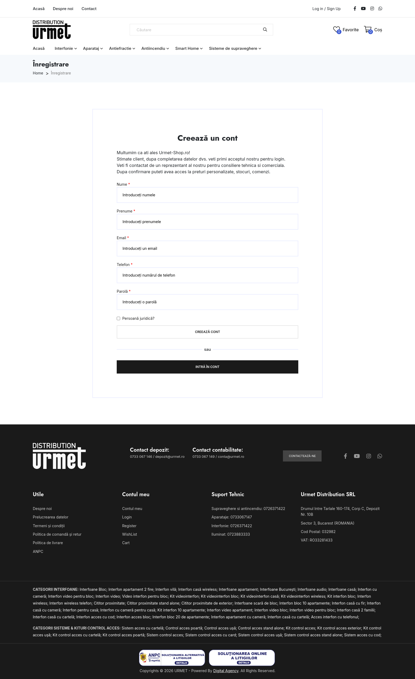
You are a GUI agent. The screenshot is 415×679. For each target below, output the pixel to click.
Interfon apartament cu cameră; (239, 617)
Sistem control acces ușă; (261, 635)
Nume (123, 184)
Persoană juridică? (136, 318)
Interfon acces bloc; (134, 617)
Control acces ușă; (221, 628)
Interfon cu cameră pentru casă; (128, 610)
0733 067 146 (141, 456)
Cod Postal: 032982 (318, 531)
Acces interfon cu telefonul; (335, 617)
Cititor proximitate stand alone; (154, 603)
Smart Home (187, 48)
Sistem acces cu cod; (362, 635)
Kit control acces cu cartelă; (78, 635)
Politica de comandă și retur (57, 534)
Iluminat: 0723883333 (230, 534)
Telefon (125, 264)
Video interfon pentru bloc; (146, 596)
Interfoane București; (278, 589)
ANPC (38, 551)
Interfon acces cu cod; (96, 617)
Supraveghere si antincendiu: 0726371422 (248, 508)
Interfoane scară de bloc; (256, 603)
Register (129, 525)
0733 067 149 (203, 456)
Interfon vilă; (166, 589)
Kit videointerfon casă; (261, 596)
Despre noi (63, 8)
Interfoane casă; (343, 589)
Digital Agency (225, 670)
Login (127, 517)
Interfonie (64, 48)
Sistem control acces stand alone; (314, 635)
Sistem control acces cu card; (211, 635)
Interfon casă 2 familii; (356, 610)
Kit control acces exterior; (340, 628)
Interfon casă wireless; (198, 589)
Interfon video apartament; (231, 610)
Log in (318, 8)
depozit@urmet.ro (169, 456)
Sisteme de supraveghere (233, 48)
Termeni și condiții (49, 525)
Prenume (126, 211)
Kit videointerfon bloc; (221, 596)
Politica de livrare (48, 542)
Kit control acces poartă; (125, 635)
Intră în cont (208, 367)
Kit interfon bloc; (342, 596)
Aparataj (91, 48)
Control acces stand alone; (262, 628)
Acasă (38, 8)
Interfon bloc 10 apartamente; (305, 603)
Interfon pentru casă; (81, 610)
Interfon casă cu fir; (349, 603)
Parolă (123, 291)
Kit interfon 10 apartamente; (182, 610)
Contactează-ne (302, 456)
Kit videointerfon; (185, 596)
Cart (126, 542)
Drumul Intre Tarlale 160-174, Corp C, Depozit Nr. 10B (340, 511)
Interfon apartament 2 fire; (132, 589)
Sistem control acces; (166, 635)
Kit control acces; (301, 628)
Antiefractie (120, 48)
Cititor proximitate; (110, 603)
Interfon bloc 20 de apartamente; (181, 617)
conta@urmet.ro (231, 456)
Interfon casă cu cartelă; (54, 617)
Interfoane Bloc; (94, 589)
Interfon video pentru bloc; (72, 596)
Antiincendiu (153, 48)
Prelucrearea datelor (50, 517)
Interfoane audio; (312, 589)
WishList (129, 534)
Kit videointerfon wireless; (304, 596)
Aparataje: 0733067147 (231, 517)
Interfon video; (109, 596)
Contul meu (132, 508)
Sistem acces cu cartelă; (144, 628)
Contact (89, 8)
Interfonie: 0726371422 (231, 525)
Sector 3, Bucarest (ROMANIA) (327, 523)
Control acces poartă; (184, 628)
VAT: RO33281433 (317, 540)
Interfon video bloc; (272, 610)
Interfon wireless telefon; (71, 603)
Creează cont (207, 332)
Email (123, 238)
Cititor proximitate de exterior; (207, 603)
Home (38, 73)
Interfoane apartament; (239, 589)
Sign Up (334, 9)
